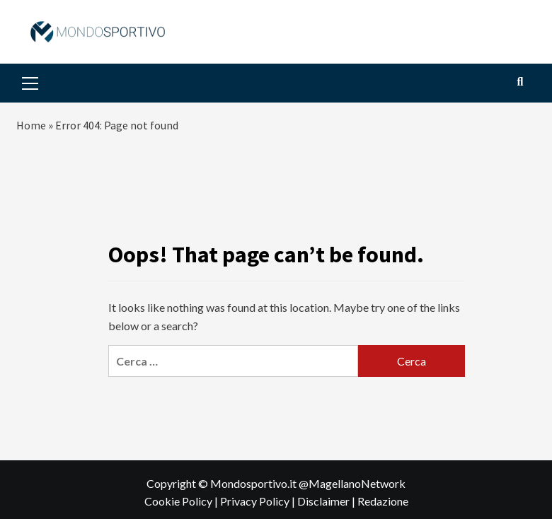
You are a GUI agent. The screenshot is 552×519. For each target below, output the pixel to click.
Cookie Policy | (182, 501)
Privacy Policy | (258, 501)
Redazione (382, 501)
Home (31, 125)
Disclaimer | (327, 501)
